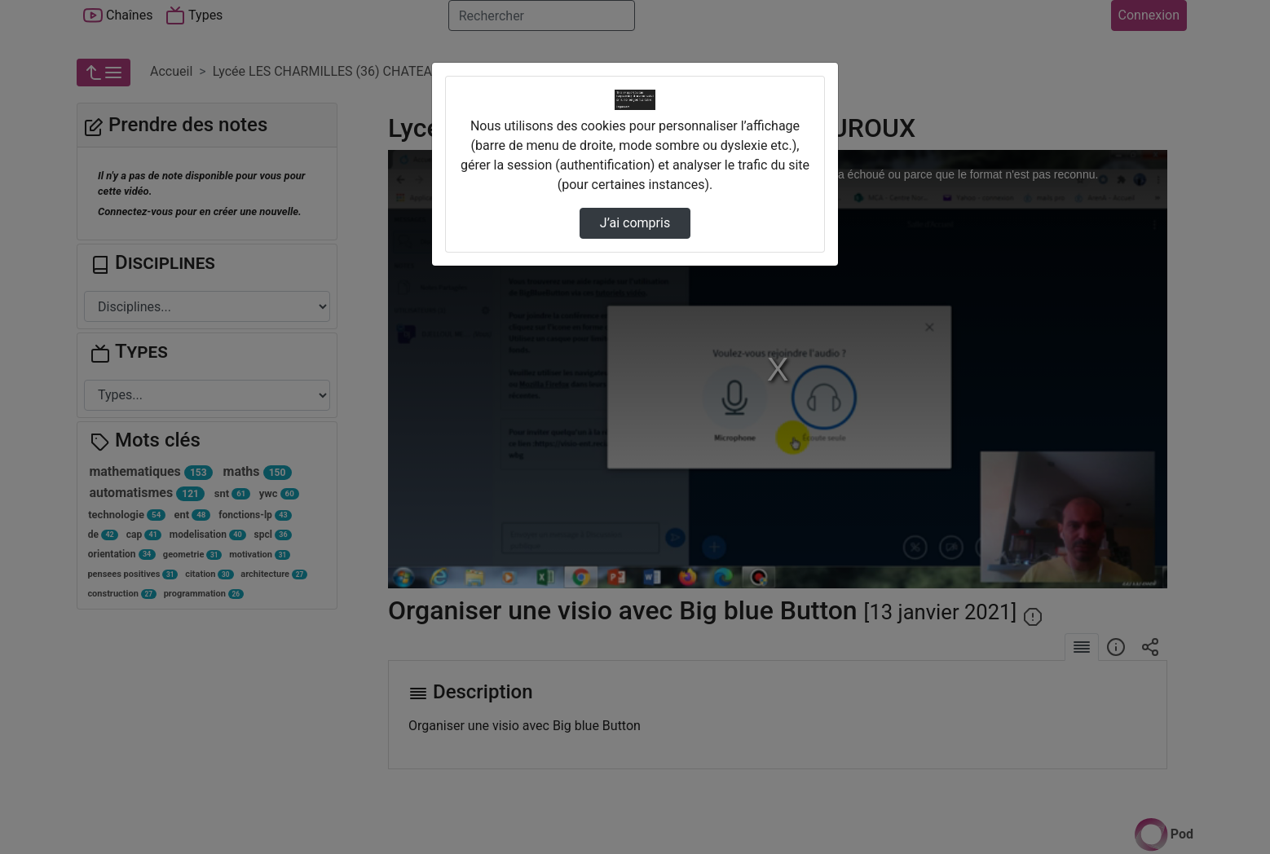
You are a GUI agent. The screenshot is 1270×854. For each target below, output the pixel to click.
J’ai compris (635, 223)
